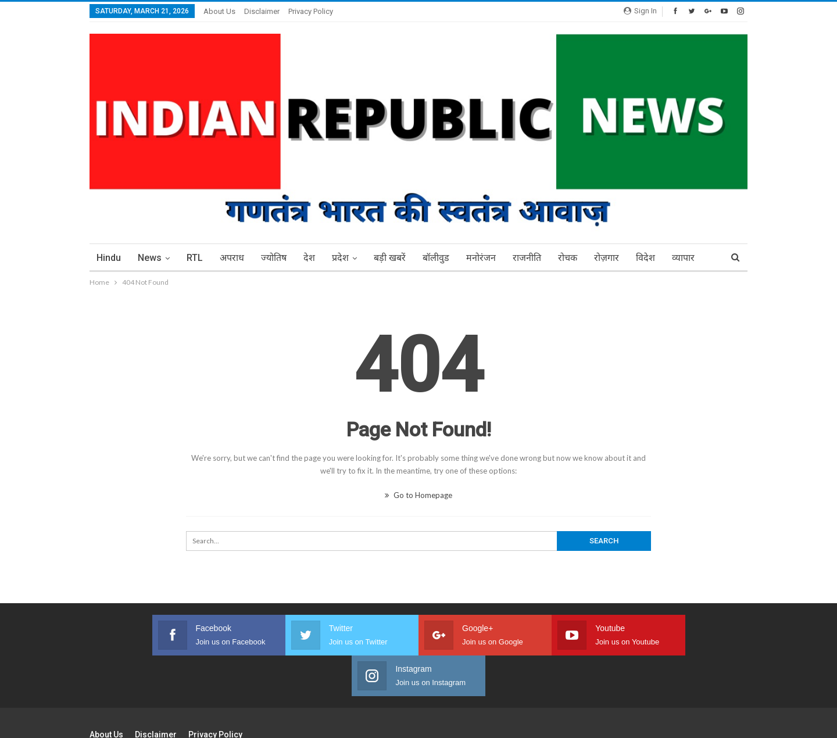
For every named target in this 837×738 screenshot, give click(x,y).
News (150, 257)
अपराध (232, 257)
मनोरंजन (481, 257)
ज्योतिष (274, 257)
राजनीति (527, 257)
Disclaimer (262, 11)
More (683, 257)
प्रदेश (340, 257)
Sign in (640, 10)
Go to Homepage (418, 495)
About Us (219, 11)
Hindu (108, 257)
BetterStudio (727, 720)
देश (309, 257)
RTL (195, 257)
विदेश (645, 257)
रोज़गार (606, 257)
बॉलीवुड (436, 257)
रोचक (567, 257)
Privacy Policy (310, 11)
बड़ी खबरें (390, 257)
